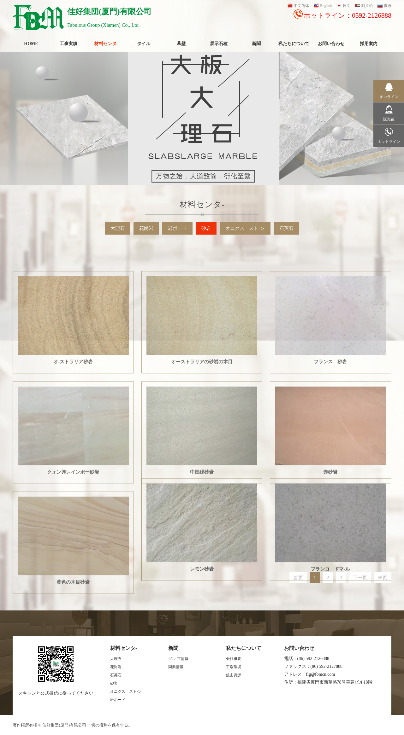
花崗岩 (146, 228)
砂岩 (206, 228)
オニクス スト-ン (245, 228)
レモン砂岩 (202, 638)
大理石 (117, 228)
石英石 (286, 228)
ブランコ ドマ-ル (330, 638)
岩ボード (177, 228)
